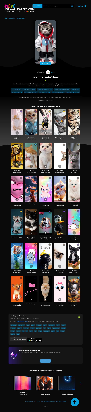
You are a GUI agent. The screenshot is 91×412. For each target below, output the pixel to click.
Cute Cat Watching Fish (31, 204)
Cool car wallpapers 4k (44, 92)
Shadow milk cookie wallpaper (44, 89)
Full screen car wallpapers (30, 92)
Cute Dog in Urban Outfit (45, 138)
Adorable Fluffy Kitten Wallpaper (74, 204)
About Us (32, 401)
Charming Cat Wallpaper (17, 138)
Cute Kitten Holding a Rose (31, 138)
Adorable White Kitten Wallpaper (45, 171)
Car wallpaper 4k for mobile (72, 92)
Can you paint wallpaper (58, 92)
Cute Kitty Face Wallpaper (60, 304)
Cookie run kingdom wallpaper (61, 89)
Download (45, 64)
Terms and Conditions (43, 401)
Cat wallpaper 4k (16, 89)
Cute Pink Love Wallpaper (17, 204)
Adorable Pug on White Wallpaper (59, 271)
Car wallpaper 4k (75, 89)
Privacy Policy (54, 401)
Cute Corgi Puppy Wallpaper (17, 304)
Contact (27, 401)
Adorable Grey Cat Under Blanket (59, 138)
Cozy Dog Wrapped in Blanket (74, 304)
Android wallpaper (22, 321)
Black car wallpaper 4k (17, 92)
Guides (64, 401)
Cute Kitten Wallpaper (17, 237)
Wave (50, 72)
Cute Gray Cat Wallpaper (74, 171)
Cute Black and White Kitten (31, 238)
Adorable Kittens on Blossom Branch (45, 238)
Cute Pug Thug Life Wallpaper (45, 271)
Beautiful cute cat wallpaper (29, 89)
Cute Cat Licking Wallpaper (31, 171)
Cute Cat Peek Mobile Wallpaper (59, 171)
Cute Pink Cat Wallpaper (31, 304)
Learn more (45, 361)
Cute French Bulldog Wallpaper (74, 271)
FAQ (60, 401)
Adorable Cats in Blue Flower (17, 271)
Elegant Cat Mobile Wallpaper (45, 304)
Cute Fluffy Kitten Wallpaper (60, 204)
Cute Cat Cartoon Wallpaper (31, 271)
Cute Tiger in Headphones (17, 171)
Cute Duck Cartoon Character (60, 238)
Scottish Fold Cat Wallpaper (74, 138)
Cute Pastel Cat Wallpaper (45, 204)
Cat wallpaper (21, 18)
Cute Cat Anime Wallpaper (74, 238)
